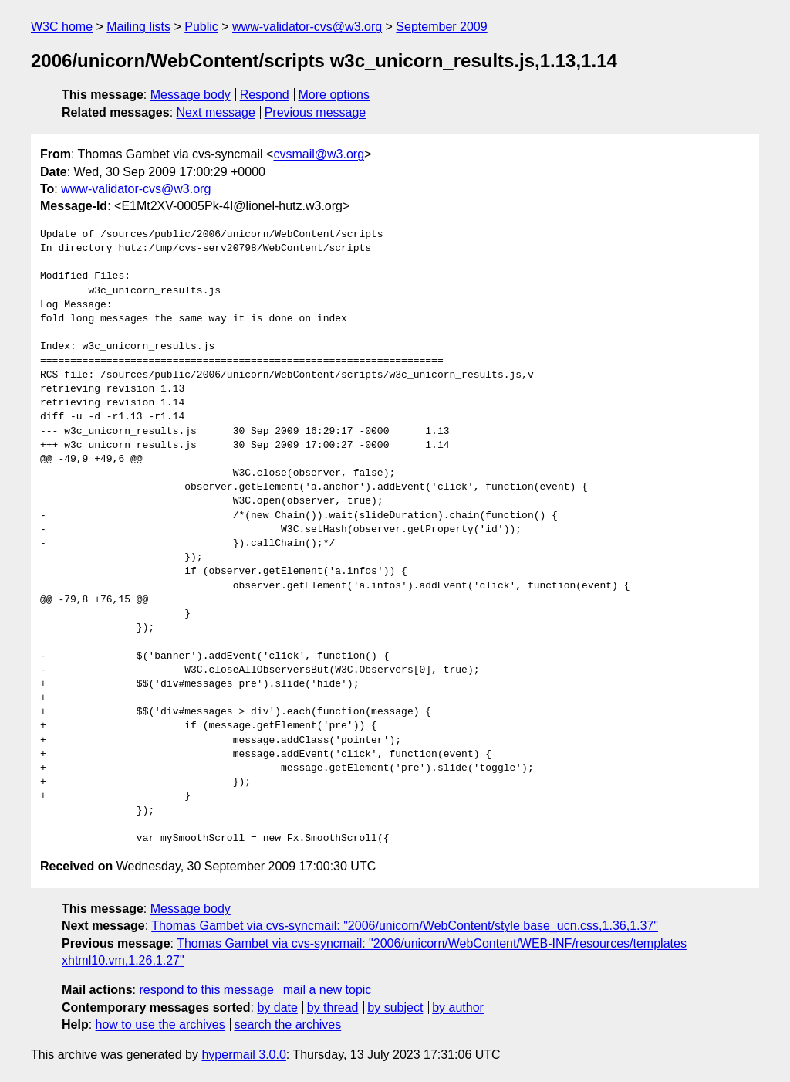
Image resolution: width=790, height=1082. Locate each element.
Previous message (315, 112)
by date (277, 1007)
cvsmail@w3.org (318, 154)
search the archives (288, 1024)
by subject (395, 1007)
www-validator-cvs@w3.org (307, 26)
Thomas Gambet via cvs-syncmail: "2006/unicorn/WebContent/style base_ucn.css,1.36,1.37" (404, 925)
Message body (190, 94)
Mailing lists (138, 26)
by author (458, 1007)
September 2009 (441, 26)
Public (201, 26)
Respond (264, 94)
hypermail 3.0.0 (243, 1054)
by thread (333, 1007)
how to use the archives (160, 1024)
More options (334, 94)
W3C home (62, 26)
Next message (216, 112)
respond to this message (206, 989)
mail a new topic (327, 989)
